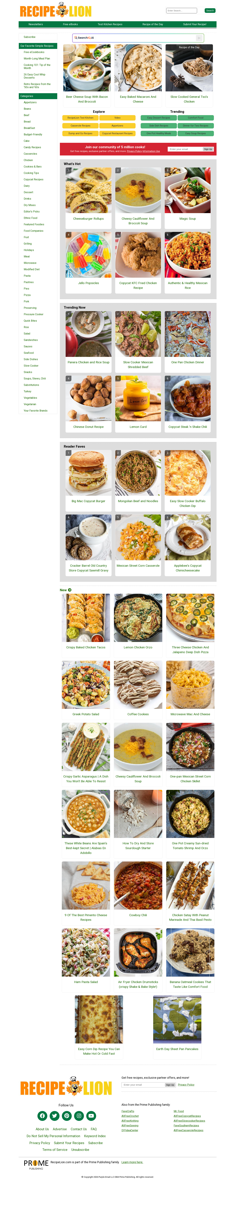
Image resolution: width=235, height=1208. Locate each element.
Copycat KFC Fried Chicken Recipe (138, 285)
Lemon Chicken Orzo (138, 647)
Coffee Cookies (138, 714)
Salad (27, 333)
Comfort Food (195, 117)
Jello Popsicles (88, 283)
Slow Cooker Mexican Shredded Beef (138, 364)
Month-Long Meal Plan (37, 58)
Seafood (29, 352)
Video (117, 117)
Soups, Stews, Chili (35, 378)
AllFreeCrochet (130, 1116)
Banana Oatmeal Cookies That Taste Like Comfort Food (190, 984)
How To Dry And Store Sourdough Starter (138, 845)
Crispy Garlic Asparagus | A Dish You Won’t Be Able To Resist (85, 779)
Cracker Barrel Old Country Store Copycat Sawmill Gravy (88, 568)
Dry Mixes (30, 205)
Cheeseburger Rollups (88, 219)
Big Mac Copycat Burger (88, 501)
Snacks (28, 372)
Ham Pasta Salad (86, 982)
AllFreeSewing (130, 1125)
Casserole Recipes (80, 125)
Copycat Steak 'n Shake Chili (188, 427)
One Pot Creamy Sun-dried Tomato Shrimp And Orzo (190, 845)
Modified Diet (32, 269)
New (65, 590)
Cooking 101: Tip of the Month (37, 66)
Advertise (60, 1129)
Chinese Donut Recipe (88, 427)
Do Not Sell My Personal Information (53, 1136)
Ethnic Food (30, 218)
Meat (27, 256)
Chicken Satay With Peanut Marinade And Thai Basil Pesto (190, 917)
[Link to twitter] (55, 1116)
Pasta (27, 275)
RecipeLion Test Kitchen (80, 117)
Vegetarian (30, 404)
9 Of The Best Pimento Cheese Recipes (86, 917)
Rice (26, 327)
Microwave (30, 262)
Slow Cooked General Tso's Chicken (189, 99)
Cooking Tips (31, 173)
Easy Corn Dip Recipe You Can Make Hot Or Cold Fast (99, 1051)
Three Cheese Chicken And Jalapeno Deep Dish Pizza (190, 649)
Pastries (29, 282)
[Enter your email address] (143, 1084)
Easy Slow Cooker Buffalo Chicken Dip (187, 503)
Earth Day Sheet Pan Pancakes (177, 1049)
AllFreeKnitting (130, 1120)
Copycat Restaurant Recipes (117, 133)
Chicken (28, 160)
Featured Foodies (34, 224)
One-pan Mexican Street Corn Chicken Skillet (190, 779)
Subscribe (29, 37)
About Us (42, 1129)
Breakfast (29, 128)
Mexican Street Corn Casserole (138, 566)
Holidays (29, 250)
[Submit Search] (210, 10)
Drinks (27, 198)
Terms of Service (54, 1150)
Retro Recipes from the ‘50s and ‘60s (37, 86)
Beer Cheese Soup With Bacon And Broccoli (87, 99)
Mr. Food (179, 1111)
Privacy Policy (134, 151)
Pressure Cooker (33, 314)
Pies (26, 288)
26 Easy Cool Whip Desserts (34, 76)
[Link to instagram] (79, 1116)
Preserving (30, 307)
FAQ (94, 1129)
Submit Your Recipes (69, 1143)
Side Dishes (31, 359)
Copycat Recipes (33, 179)
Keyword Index (95, 1136)
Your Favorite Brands (35, 410)
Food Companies (33, 230)
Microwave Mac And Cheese (190, 714)
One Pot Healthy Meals (159, 133)
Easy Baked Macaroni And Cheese (138, 99)
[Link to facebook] (42, 1116)
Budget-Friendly (33, 134)
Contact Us (79, 1129)
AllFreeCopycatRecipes (187, 1116)
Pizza (27, 295)
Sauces (28, 346)
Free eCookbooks (34, 52)
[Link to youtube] (91, 1116)
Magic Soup (187, 219)
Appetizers (30, 102)
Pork (26, 301)
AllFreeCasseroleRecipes (188, 1130)
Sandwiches (31, 340)
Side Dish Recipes (158, 125)
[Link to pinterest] (67, 1116)
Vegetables (30, 397)
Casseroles (30, 153)
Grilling (28, 243)
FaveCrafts (128, 1111)
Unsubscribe (80, 1150)
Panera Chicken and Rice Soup (89, 362)
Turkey (27, 391)
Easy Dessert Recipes (158, 117)
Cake (27, 140)
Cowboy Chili (138, 915)
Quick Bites (30, 320)
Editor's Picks (32, 211)
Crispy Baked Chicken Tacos (85, 647)
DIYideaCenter (130, 1130)
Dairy (27, 185)
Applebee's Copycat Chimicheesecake (188, 568)
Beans (27, 108)
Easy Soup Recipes (196, 133)
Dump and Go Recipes (80, 133)
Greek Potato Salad (86, 714)
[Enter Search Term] (181, 10)
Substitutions (31, 385)
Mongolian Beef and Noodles (138, 501)
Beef (26, 115)
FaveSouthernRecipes (186, 1125)
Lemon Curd (138, 427)
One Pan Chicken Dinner (187, 362)
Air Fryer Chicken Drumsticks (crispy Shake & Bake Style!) (138, 984)
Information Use (151, 151)
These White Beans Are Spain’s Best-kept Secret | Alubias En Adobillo (85, 848)
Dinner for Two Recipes (195, 125)
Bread (27, 121)
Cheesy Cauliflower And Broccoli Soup (138, 221)
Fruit (26, 237)
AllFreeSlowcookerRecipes (189, 1120)
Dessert (28, 192)
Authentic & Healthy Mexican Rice (187, 285)
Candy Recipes (32, 147)
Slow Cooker (31, 365)
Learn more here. (132, 1162)
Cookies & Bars (33, 166)
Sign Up (208, 149)
